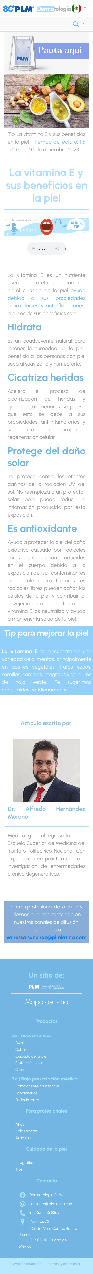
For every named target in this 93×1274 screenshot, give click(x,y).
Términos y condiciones (63, 1264)
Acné (19, 1042)
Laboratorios (26, 1093)
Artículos (23, 1137)
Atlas (19, 1124)
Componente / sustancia (37, 1086)
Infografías (24, 1162)
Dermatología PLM (40, 1194)
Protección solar (29, 1062)
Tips (19, 1169)
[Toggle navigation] (10, 24)
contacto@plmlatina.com (46, 1203)
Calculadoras (26, 1131)
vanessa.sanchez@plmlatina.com (46, 937)
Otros (20, 1069)
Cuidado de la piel (31, 1056)
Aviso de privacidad (27, 1264)
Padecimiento (27, 1099)
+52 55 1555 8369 (39, 1212)
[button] (79, 8)
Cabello (22, 1049)
